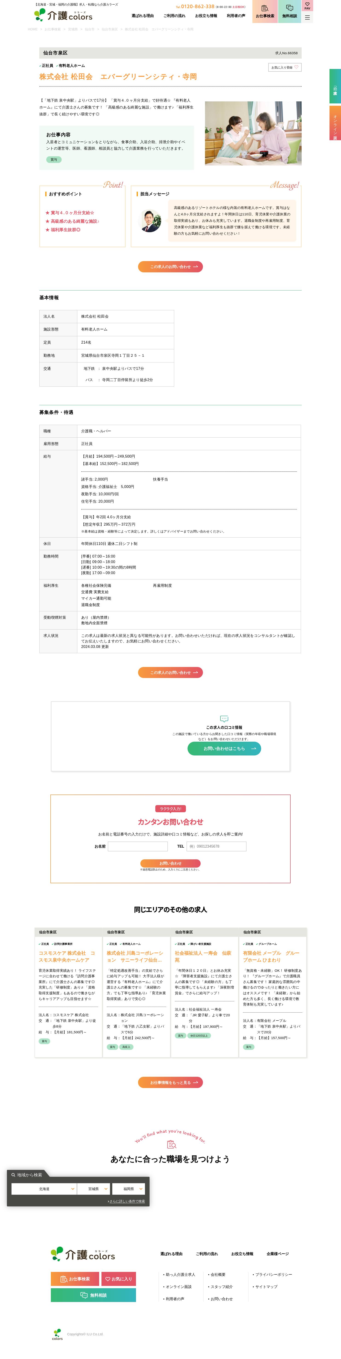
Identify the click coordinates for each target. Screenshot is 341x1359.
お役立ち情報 (206, 16)
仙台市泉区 (110, 29)
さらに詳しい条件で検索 (219, 1218)
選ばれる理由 (143, 16)
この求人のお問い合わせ (170, 268)
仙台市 (90, 29)
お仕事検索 (265, 16)
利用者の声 (236, 16)
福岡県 (216, 1208)
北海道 (125, 1208)
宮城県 (73, 29)
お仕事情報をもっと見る (170, 1094)
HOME (33, 29)
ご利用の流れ (174, 16)
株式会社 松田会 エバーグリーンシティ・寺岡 (159, 29)
